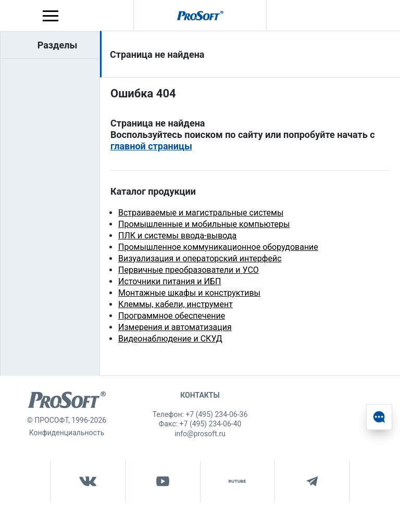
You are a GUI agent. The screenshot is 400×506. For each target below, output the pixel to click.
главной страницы (151, 146)
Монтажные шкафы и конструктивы (189, 293)
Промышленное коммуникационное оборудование (218, 247)
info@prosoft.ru (200, 433)
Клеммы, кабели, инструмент (175, 304)
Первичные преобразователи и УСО (188, 270)
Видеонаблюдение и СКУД (170, 339)
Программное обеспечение (171, 316)
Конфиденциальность (66, 432)
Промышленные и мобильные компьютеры (204, 224)
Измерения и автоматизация (175, 327)
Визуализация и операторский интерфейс (200, 258)
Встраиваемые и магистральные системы (200, 213)
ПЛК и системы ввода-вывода (177, 236)
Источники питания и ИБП (169, 281)
